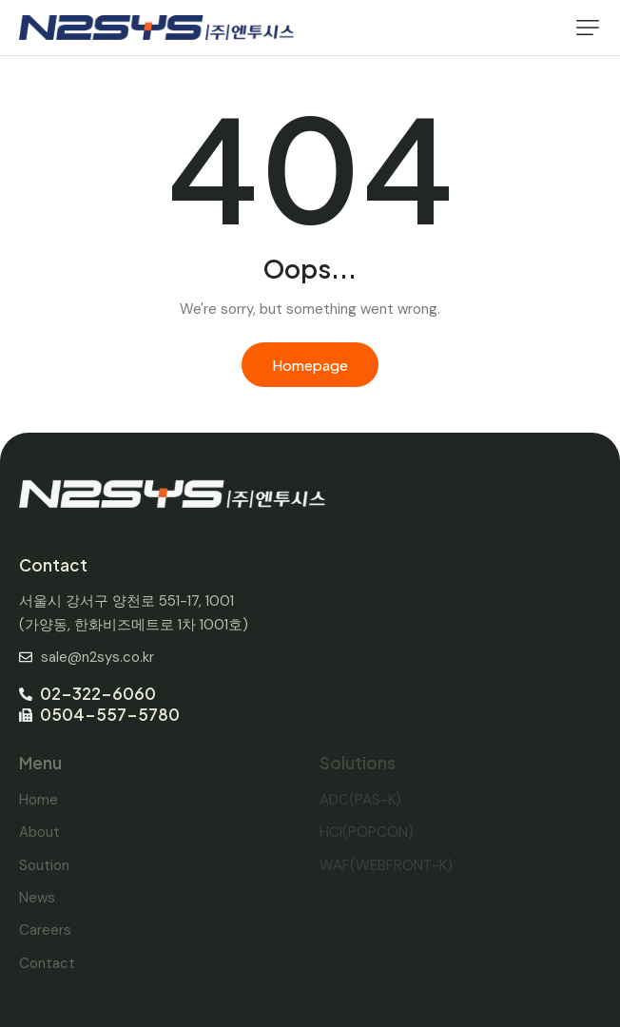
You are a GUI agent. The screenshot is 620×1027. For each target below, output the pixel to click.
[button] (587, 27)
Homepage (310, 365)
